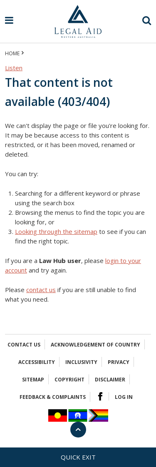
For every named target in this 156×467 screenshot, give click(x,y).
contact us (41, 289)
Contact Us (23, 344)
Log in (124, 397)
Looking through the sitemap (56, 231)
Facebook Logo (100, 396)
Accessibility (36, 362)
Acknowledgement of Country (95, 344)
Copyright (69, 379)
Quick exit (78, 457)
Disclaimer (110, 379)
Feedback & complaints (53, 397)
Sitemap (33, 379)
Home (12, 53)
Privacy (118, 362)
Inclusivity (81, 362)
